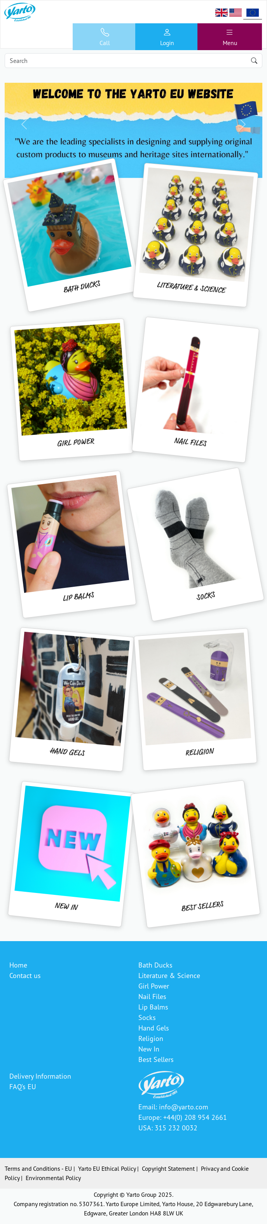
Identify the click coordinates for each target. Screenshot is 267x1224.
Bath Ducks (155, 965)
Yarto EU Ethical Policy (107, 1168)
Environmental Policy (53, 1178)
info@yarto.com (183, 1106)
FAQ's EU (22, 1086)
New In (148, 1048)
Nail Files (152, 996)
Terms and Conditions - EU (38, 1168)
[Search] (133, 60)
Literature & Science (169, 975)
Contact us (25, 975)
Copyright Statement (168, 1168)
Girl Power (153, 986)
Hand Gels (153, 1027)
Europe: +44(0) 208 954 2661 (182, 1117)
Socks (147, 1017)
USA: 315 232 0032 (167, 1127)
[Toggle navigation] (229, 36)
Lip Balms (153, 1007)
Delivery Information (40, 1076)
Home (18, 965)
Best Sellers (156, 1059)
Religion (150, 1038)
